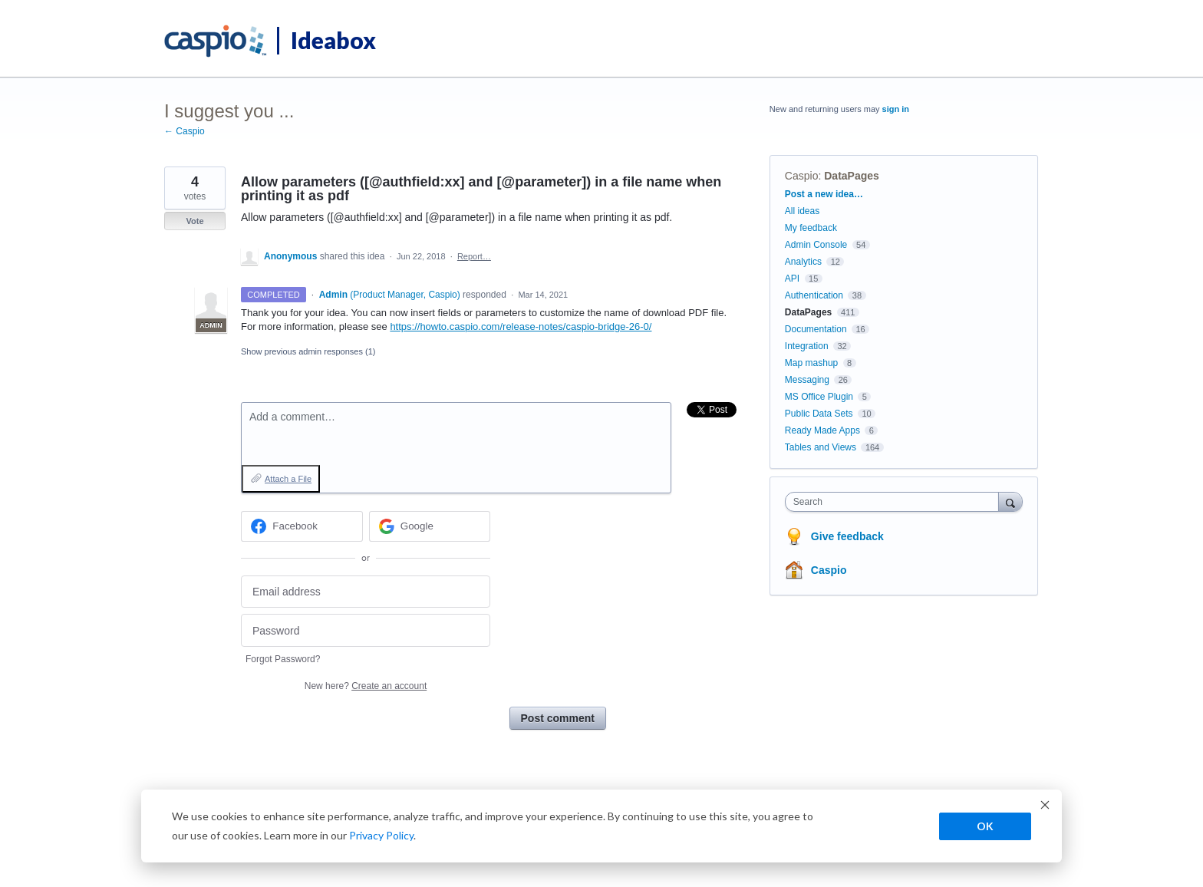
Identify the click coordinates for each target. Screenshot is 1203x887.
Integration (807, 346)
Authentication (814, 295)
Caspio (802, 176)
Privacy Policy (381, 835)
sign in (895, 109)
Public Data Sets (819, 413)
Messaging (807, 379)
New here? (366, 686)
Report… (474, 256)
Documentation (816, 329)
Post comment (558, 718)
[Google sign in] (430, 526)
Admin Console (816, 244)
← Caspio (184, 131)
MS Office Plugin (819, 396)
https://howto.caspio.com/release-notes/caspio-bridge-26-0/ (520, 326)
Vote (194, 221)
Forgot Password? (283, 659)
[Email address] (365, 591)
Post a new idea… (824, 194)
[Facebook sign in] (302, 526)
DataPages (851, 176)
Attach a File (288, 478)
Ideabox (333, 40)
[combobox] (896, 501)
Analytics (803, 261)
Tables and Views (820, 447)
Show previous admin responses (308, 351)
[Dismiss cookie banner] (1045, 806)
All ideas (802, 211)
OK (985, 826)
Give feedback (847, 536)
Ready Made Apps (822, 430)
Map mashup (811, 363)
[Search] (1010, 501)
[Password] (365, 630)
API (792, 278)
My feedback (811, 228)
